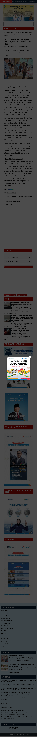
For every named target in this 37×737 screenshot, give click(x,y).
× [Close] (30, 357)
